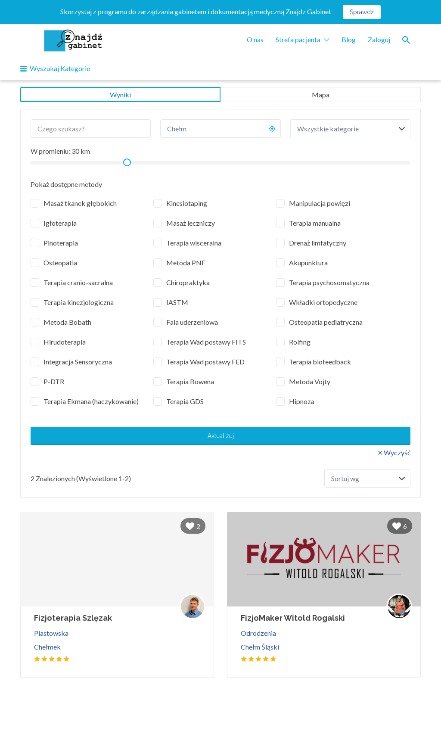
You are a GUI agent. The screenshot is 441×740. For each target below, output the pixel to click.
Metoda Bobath (67, 322)
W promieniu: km (60, 151)
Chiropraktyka (188, 282)
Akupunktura (308, 262)
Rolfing (300, 342)
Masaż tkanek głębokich (80, 203)
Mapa (320, 94)
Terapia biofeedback (320, 362)
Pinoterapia (60, 243)
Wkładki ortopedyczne (323, 302)
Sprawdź (362, 12)
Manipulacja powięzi (319, 203)
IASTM (177, 302)
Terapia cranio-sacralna (78, 282)
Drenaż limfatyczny (317, 243)
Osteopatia (60, 262)
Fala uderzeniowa (192, 322)
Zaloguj (379, 39)
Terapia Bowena (190, 381)
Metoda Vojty (309, 381)
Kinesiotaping (186, 203)
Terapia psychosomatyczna (329, 282)
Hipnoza (301, 401)
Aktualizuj (221, 435)
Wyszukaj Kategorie (60, 68)
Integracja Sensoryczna (77, 362)
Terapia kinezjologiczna (78, 302)
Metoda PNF (185, 262)
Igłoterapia (60, 223)
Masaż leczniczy (190, 223)
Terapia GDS (185, 401)
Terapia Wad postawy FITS (206, 342)
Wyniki (120, 94)
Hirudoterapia (64, 342)
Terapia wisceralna (193, 243)
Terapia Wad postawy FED (205, 362)
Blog (349, 39)
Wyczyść (397, 452)
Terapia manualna (315, 223)
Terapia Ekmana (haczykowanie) (91, 401)
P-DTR (53, 381)
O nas (255, 39)
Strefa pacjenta (298, 39)
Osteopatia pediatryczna (326, 322)
